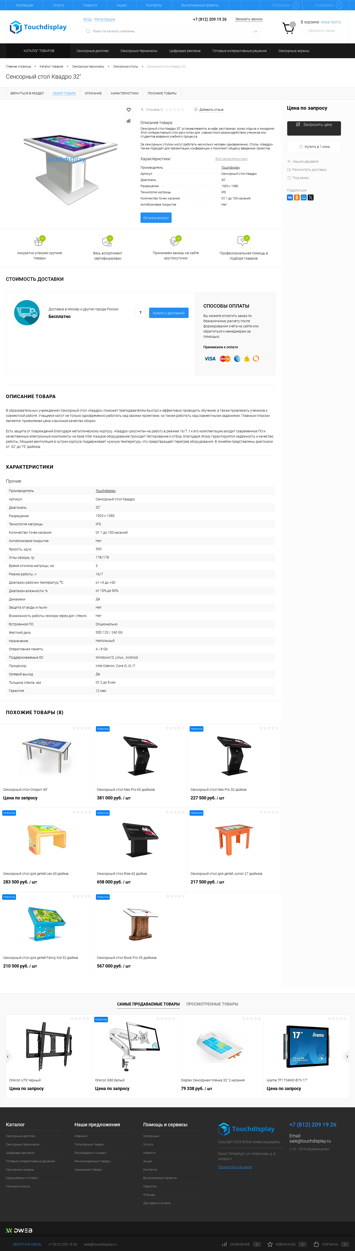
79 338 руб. (196, 1088)
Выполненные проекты (200, 5)
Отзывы (149, 1195)
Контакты (154, 5)
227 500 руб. (234, 800)
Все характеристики (231, 159)
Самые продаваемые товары (148, 1004)
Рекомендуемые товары (92, 1161)
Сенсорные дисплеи (20, 1136)
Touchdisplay (230, 167)
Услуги (58, 5)
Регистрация (104, 19)
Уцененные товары (88, 1169)
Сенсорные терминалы (23, 1144)
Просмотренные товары (212, 1004)
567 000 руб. (140, 968)
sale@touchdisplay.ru (310, 1141)
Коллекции (24, 5)
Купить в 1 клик (314, 147)
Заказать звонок (249, 19)
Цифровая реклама (20, 1153)
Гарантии (150, 1186)
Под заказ (298, 178)
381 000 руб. (140, 800)
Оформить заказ (321, 31)
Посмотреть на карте (235, 1167)
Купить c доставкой (169, 313)
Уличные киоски (18, 1186)
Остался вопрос (156, 218)
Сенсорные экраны (20, 1169)
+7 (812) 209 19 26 (62, 1244)
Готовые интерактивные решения (30, 1161)
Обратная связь (24, 1244)
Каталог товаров (38, 51)
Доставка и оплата (157, 1203)
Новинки (80, 1136)
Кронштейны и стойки (22, 1178)
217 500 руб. (234, 884)
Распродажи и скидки (90, 1153)
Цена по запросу (46, 800)
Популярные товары (89, 1144)
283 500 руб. (46, 884)
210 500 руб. (46, 968)
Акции (121, 5)
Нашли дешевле (302, 161)
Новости (90, 5)
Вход (87, 19)
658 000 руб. (140, 884)
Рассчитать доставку (307, 170)
